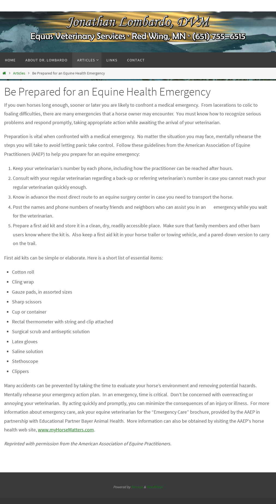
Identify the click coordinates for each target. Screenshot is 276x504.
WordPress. (155, 487)
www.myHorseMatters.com (66, 430)
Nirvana (137, 487)
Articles (19, 73)
